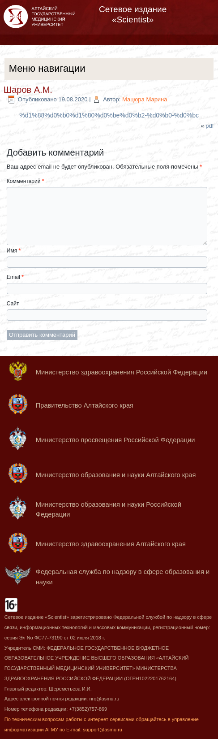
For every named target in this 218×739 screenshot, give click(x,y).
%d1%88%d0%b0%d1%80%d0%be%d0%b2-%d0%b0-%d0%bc (109, 115)
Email (15, 277)
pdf (209, 125)
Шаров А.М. (28, 90)
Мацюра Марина (144, 99)
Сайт (13, 303)
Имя (14, 251)
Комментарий (25, 181)
